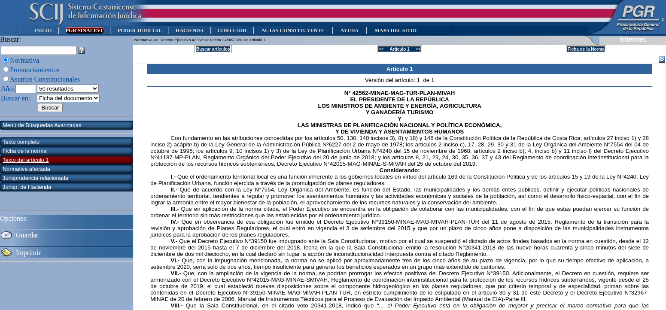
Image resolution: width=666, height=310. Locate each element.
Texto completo (21, 142)
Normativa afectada (26, 169)
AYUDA (349, 30)
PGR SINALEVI (85, 30)
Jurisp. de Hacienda (27, 187)
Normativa (24, 60)
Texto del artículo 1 (26, 160)
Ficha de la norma (24, 151)
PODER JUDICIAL (140, 30)
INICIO (43, 30)
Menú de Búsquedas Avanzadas (42, 125)
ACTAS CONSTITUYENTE (292, 30)
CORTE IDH (231, 30)
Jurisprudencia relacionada (35, 178)
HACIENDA (190, 30)
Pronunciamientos (35, 69)
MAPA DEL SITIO (395, 30)
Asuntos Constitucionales (45, 79)
